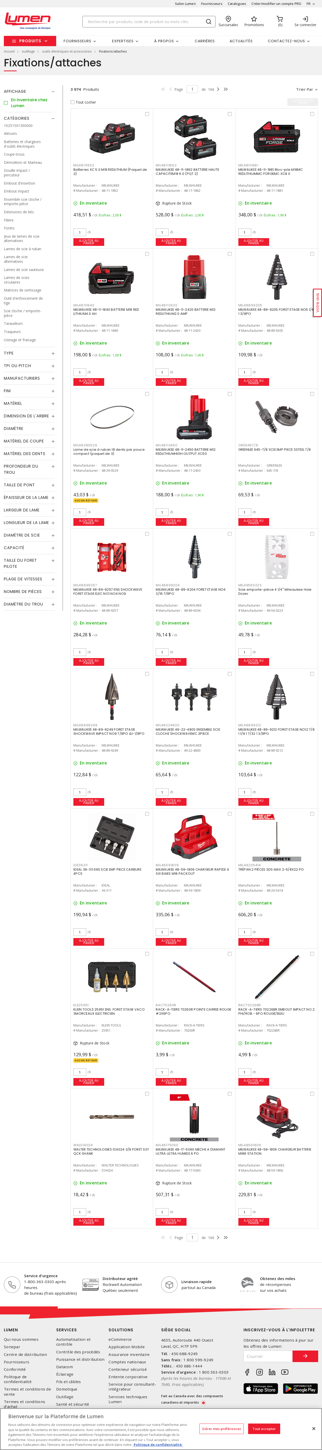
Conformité (15, 1369)
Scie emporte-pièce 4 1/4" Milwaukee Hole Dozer (275, 591)
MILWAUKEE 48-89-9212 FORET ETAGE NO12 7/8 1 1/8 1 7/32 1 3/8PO (276, 731)
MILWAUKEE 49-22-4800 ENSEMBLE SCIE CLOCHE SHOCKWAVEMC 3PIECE (188, 731)
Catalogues (237, 3)
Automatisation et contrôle (73, 1342)
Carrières (205, 41)
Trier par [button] (304, 89)
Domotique (66, 1389)
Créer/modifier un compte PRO (276, 3)
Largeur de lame (22, 510)
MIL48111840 (83, 305)
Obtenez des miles (277, 1278)
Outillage (64, 1396)
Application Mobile (127, 1346)
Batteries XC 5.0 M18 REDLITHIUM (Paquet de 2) (110, 171)
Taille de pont (19, 485)
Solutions (121, 1330)
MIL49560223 (250, 585)
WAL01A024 (83, 1145)
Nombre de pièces (23, 591)
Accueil (9, 51)
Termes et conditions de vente (27, 1391)
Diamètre (13, 428)
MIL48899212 (249, 725)
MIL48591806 (249, 1145)
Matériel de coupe (24, 441)
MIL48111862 (166, 165)
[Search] (149, 21)
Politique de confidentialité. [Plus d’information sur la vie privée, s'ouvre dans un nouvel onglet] (158, 1444)
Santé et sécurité (72, 1404)
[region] (161, 1429)
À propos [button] (164, 41)
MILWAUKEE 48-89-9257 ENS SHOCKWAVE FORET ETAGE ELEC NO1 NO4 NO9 (107, 591)
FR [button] (308, 3)
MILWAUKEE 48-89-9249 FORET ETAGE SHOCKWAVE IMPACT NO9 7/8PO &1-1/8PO (108, 731)
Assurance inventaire (129, 1354)
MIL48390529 (85, 445)
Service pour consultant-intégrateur (132, 1387)
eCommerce (120, 1339)
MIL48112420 (166, 305)
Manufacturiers (22, 378)
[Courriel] (268, 1356)
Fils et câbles (68, 1381)
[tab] (29, 91)
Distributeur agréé (120, 1278)
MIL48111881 (248, 165)
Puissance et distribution (80, 1359)
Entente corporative (128, 1376)
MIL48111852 (83, 165)
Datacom (64, 1366)
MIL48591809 (167, 865)
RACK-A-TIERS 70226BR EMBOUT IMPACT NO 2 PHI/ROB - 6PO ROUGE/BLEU (276, 1011)
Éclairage (64, 1374)
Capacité (14, 547)
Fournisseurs (211, 3)
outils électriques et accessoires (67, 51)
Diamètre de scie (22, 535)
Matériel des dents (24, 453)
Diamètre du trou (23, 604)
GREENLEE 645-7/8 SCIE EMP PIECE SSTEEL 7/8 (274, 449)
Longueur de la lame (26, 522)
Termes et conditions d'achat (24, 1404)
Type (9, 353)
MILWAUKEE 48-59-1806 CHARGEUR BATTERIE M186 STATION (274, 1151)
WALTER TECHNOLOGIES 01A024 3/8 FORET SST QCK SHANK (111, 1151)
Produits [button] (30, 41)
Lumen (11, 1330)
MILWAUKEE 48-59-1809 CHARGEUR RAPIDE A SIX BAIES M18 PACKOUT (192, 871)
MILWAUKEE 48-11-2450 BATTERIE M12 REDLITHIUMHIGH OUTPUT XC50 (186, 451)
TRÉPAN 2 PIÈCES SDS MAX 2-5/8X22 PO (271, 869)
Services (66, 1330)
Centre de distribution (25, 1354)
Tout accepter (264, 1428)
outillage (28, 51)
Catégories (17, 118)
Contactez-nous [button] (286, 41)
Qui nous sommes (21, 1339)
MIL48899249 (85, 725)
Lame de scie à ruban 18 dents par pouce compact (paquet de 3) (109, 451)
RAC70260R (166, 1005)
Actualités (241, 41)
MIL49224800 (167, 725)
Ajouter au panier (89, 241)
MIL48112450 (166, 445)
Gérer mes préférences (221, 1428)
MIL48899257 (85, 585)
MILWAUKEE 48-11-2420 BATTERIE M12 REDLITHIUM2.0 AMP (186, 311)
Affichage (15, 91)
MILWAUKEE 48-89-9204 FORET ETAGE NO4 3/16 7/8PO (191, 591)
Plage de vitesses (23, 579)
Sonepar (12, 1346)
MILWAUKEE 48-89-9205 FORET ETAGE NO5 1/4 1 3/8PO (276, 311)
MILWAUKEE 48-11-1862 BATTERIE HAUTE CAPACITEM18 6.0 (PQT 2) (187, 171)
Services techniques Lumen (128, 1399)
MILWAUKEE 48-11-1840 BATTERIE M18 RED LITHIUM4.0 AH (106, 311)
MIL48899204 (168, 585)
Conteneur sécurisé (128, 1369)
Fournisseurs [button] (77, 41)
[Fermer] (313, 1428)
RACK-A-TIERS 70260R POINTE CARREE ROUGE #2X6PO (193, 1011)
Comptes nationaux (127, 1362)
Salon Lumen (185, 3)
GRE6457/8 (248, 445)
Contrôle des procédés (78, 1352)
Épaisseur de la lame (26, 497)
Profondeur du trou (21, 469)
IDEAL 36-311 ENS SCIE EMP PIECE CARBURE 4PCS (107, 871)
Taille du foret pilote (20, 563)
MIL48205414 (249, 865)
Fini (7, 391)
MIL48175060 (167, 1145)
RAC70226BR (249, 1005)
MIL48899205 (250, 305)
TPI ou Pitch (17, 365)
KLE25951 (81, 1005)
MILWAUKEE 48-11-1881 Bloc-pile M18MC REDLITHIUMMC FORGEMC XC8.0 (270, 171)
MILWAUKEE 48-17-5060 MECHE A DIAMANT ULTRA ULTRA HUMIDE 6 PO (190, 1151)
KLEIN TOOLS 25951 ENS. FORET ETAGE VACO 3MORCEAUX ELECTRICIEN (109, 1011)
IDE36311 (80, 865)
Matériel (13, 403)
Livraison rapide (196, 1281)
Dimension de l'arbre (26, 416)
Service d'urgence (41, 1275)
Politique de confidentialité (18, 1379)
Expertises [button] (123, 41)
